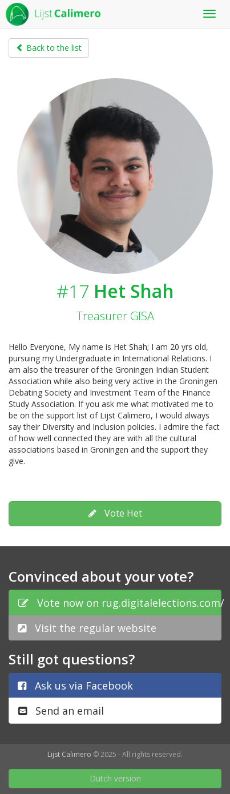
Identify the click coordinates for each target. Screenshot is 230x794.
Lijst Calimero (69, 754)
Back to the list (49, 47)
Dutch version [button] (115, 778)
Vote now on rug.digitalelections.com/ (119, 603)
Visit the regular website (87, 628)
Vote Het (115, 513)
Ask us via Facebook (75, 685)
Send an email (61, 711)
